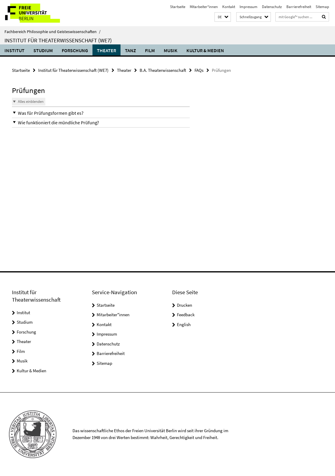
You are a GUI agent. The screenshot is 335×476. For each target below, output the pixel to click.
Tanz (130, 50)
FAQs (198, 70)
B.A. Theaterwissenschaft (163, 70)
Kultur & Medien (205, 50)
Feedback (185, 314)
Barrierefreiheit (298, 6)
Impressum (248, 6)
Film (150, 50)
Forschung (75, 50)
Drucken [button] (184, 305)
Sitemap (322, 6)
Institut (14, 50)
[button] (222, 17)
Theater (106, 50)
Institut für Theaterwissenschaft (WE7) (58, 40)
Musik (170, 50)
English (184, 324)
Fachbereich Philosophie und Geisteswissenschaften (52, 32)
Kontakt (228, 6)
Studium (43, 50)
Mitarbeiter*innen (204, 6)
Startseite (177, 6)
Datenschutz (272, 6)
